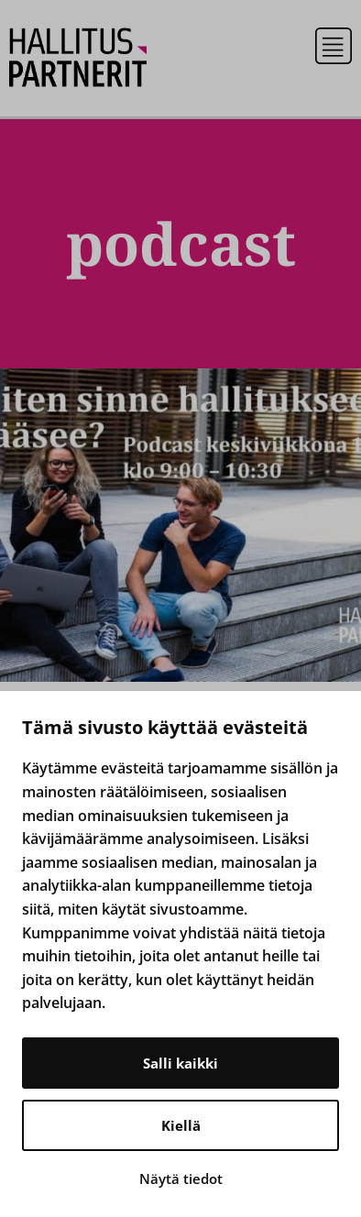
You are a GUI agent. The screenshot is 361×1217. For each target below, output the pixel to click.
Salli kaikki (180, 1063)
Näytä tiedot (181, 1178)
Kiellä (181, 1125)
